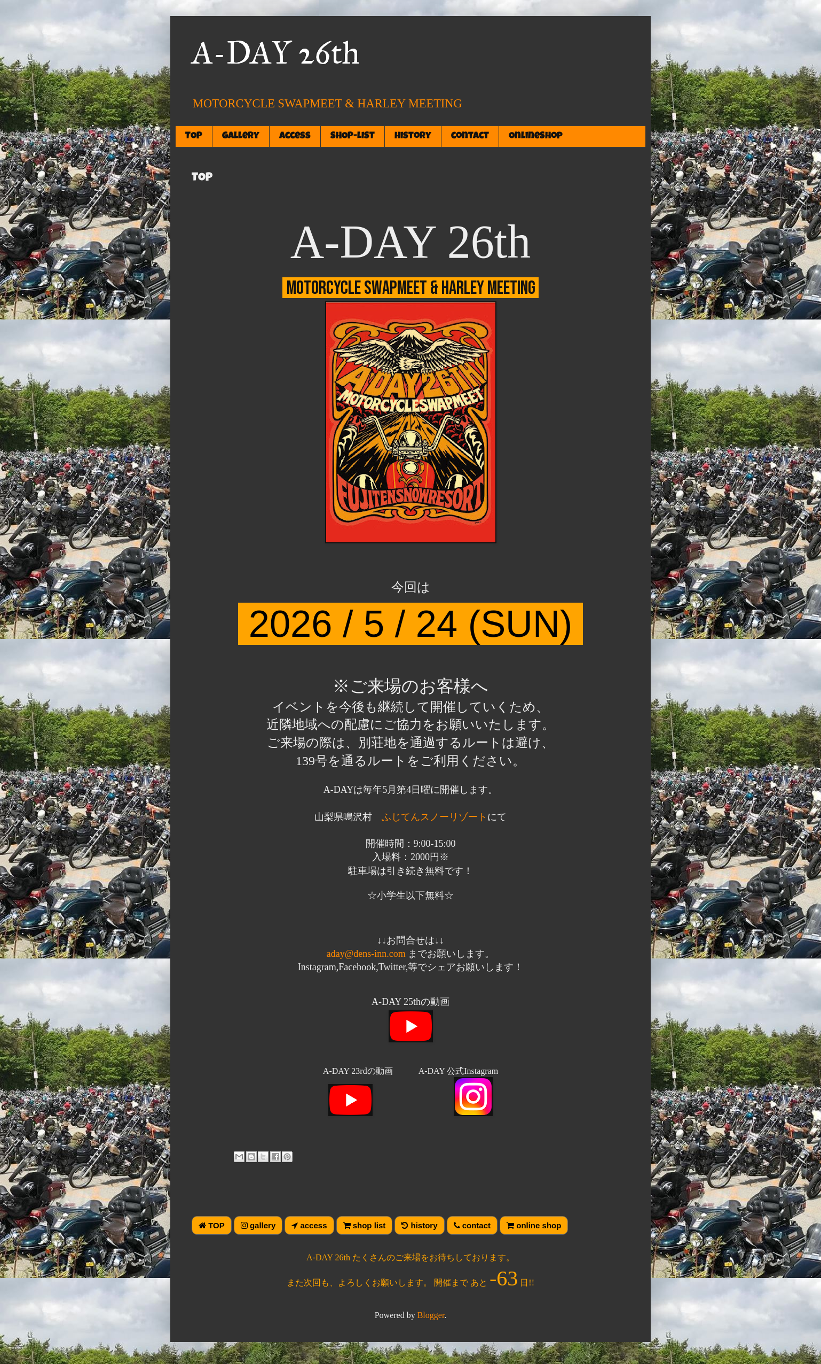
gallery (240, 136)
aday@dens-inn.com (366, 953)
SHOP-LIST (352, 136)
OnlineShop (536, 136)
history (412, 136)
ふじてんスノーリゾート (434, 817)
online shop (534, 1225)
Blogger (431, 1315)
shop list (364, 1225)
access (295, 136)
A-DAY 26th (276, 52)
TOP (193, 136)
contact (470, 136)
